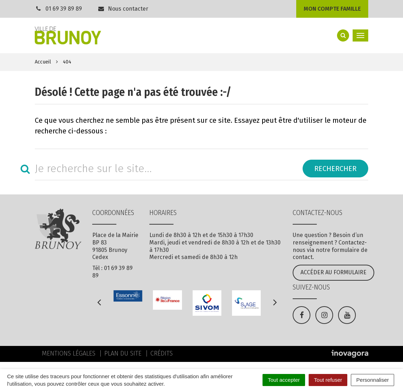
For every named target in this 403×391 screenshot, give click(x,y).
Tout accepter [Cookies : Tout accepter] (284, 380)
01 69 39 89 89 (63, 8)
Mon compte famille (332, 8)
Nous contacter (123, 8)
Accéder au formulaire (333, 272)
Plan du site (123, 353)
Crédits (161, 353)
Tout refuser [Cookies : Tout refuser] (328, 380)
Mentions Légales (68, 353)
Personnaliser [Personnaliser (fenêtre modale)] (372, 380)
